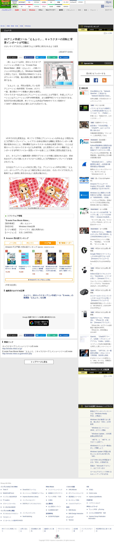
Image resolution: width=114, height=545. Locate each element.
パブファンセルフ (94, 503)
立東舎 (50, 500)
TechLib (71, 520)
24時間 (91, 30)
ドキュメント (70, 10)
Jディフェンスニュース (76, 493)
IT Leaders (6, 500)
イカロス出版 (70, 487)
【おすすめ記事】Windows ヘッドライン (98, 406)
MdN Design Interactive (76, 513)
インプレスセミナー (29, 500)
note (54, 57)
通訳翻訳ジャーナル (75, 496)
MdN (67, 507)
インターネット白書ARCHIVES (13, 520)
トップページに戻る (39, 362)
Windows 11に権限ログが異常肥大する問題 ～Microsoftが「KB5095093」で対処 (100, 195)
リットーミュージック (55, 489)
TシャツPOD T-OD (54, 496)
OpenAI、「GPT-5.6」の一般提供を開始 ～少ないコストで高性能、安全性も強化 (101, 353)
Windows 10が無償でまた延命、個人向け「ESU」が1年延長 (100, 422)
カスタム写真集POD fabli (97, 513)
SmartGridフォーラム (29, 489)
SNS (79, 10)
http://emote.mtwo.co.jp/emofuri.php (17, 354)
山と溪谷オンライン (54, 506)
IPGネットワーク (92, 506)
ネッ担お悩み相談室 (9, 507)
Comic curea (93, 493)
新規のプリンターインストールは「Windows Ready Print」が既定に (100, 413)
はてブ (42, 57)
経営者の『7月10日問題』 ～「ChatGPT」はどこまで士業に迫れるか (100, 128)
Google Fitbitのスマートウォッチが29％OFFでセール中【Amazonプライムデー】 (100, 256)
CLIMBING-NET (53, 510)
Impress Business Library (30, 496)
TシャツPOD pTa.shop (96, 509)
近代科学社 (49, 513)
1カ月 (109, 30)
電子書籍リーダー (65, 243)
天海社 (91, 489)
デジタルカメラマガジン (10, 513)
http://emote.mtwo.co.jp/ (12, 349)
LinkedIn (65, 57)
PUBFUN (89, 500)
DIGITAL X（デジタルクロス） (32, 503)
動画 (85, 10)
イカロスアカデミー (75, 503)
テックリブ (69, 517)
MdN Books (72, 510)
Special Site (88, 63)
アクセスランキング (91, 27)
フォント (93, 10)
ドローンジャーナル (9, 503)
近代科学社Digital (53, 516)
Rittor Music (50, 487)
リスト (20, 57)
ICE (88, 487)
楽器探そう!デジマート (55, 493)
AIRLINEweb (73, 489)
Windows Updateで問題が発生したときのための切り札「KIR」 (100, 454)
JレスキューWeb (74, 500)
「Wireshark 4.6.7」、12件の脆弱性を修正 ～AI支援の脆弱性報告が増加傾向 (101, 164)
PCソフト (30, 243)
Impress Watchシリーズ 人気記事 (96, 369)
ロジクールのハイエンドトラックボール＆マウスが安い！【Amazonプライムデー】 (100, 298)
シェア (31, 57)
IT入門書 (48, 243)
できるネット (7, 517)
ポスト (14, 57)
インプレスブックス (29, 513)
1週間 (100, 30)
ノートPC (12, 243)
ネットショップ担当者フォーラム (33, 493)
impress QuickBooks (95, 496)
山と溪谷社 (49, 503)
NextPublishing (27, 516)
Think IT (5, 489)
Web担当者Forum (8, 493)
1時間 (83, 30)
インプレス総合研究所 (10, 496)
